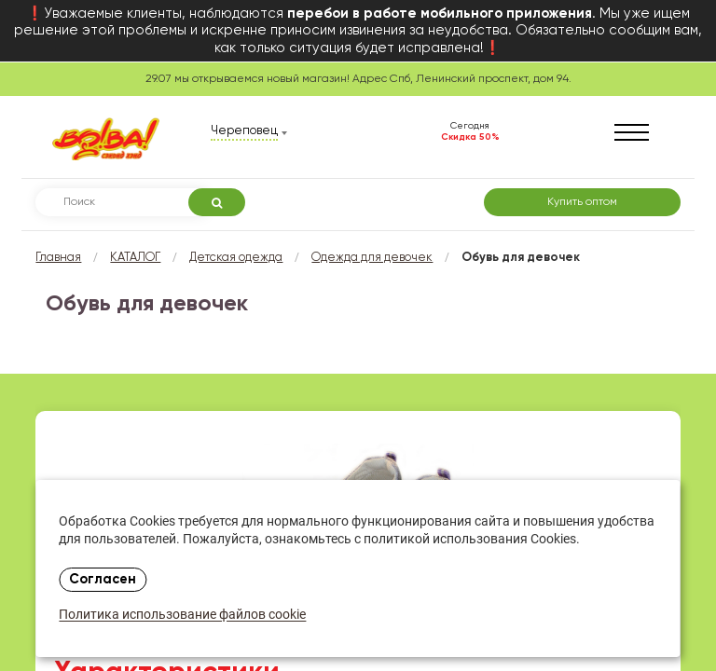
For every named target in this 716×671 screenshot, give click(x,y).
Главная (58, 258)
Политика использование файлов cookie (182, 615)
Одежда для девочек (372, 258)
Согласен (102, 579)
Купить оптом (582, 202)
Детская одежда (235, 258)
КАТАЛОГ (135, 258)
